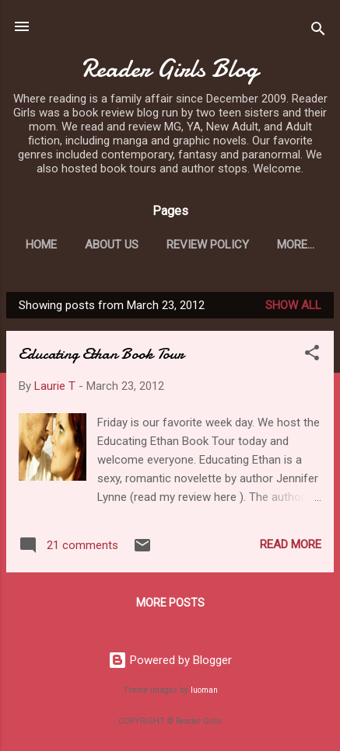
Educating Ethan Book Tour (101, 353)
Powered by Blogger (170, 660)
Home (41, 245)
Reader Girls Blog (170, 68)
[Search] (318, 31)
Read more (290, 544)
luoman (204, 690)
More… (295, 245)
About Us (111, 245)
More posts (170, 602)
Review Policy (207, 245)
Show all (293, 305)
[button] (312, 355)
